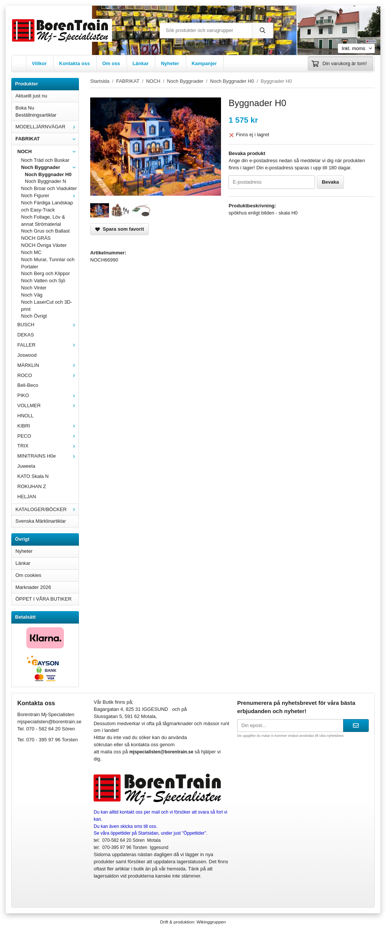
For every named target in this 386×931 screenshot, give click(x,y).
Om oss (111, 63)
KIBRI (48, 426)
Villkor (39, 63)
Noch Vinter (34, 288)
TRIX (48, 446)
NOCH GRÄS (36, 238)
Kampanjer (204, 63)
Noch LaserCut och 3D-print (46, 305)
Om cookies (28, 575)
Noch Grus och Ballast (45, 231)
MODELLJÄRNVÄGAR (47, 126)
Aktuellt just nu (31, 96)
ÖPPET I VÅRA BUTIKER (43, 599)
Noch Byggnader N (45, 181)
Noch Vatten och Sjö (43, 280)
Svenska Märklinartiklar (40, 521)
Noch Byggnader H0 (48, 174)
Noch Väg (31, 295)
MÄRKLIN (48, 365)
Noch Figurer (50, 195)
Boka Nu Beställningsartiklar (35, 111)
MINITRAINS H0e (48, 456)
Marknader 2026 (33, 587)
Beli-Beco (27, 385)
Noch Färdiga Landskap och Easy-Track (47, 206)
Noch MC (31, 252)
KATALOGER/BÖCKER (47, 509)
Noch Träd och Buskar (45, 160)
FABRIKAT (47, 138)
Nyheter (170, 63)
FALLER (48, 345)
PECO (48, 436)
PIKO (48, 395)
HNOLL (25, 415)
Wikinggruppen (211, 921)
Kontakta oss (74, 63)
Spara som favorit (119, 229)
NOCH (48, 151)
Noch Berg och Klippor (45, 273)
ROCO (48, 375)
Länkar (141, 63)
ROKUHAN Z (31, 486)
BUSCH (48, 324)
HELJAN (26, 496)
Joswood (26, 355)
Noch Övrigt (34, 316)
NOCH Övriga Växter (44, 245)
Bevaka (330, 182)
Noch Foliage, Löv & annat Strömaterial (43, 220)
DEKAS (25, 335)
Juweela (26, 466)
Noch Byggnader (50, 167)
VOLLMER (48, 405)
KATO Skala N (32, 476)
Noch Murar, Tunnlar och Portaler (47, 263)
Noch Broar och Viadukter (49, 188)
